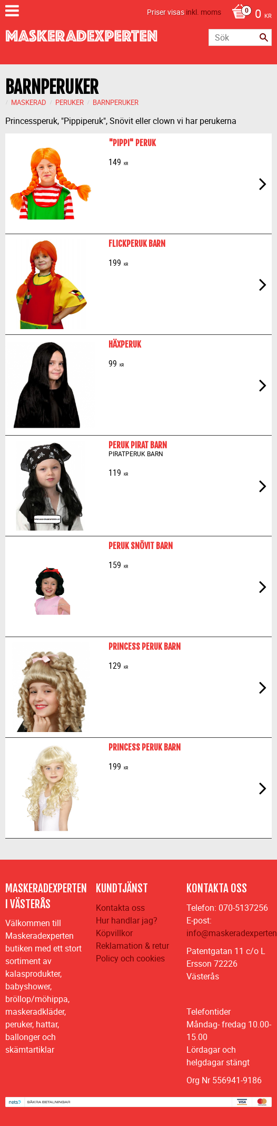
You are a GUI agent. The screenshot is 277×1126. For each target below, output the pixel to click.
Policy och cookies (130, 958)
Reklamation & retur (132, 945)
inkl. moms (203, 12)
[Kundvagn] (249, 15)
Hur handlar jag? (126, 920)
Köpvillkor (114, 933)
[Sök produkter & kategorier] (240, 37)
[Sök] (264, 37)
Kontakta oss (120, 907)
